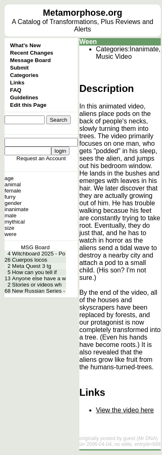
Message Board (30, 60)
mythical (15, 222)
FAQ (15, 90)
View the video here (125, 410)
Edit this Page (28, 105)
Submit (19, 68)
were (11, 234)
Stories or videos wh (37, 285)
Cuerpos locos (29, 260)
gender (13, 203)
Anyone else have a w (39, 278)
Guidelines (24, 97)
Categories (24, 75)
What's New (25, 45)
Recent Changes (31, 53)
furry (10, 197)
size (9, 228)
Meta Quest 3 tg (31, 266)
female (13, 191)
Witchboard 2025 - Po (38, 253)
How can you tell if (34, 272)
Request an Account (41, 158)
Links (17, 82)
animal (13, 184)
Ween (88, 41)
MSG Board (35, 247)
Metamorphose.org (82, 13)
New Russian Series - (38, 291)
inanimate (17, 209)
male (11, 215)
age (9, 178)
